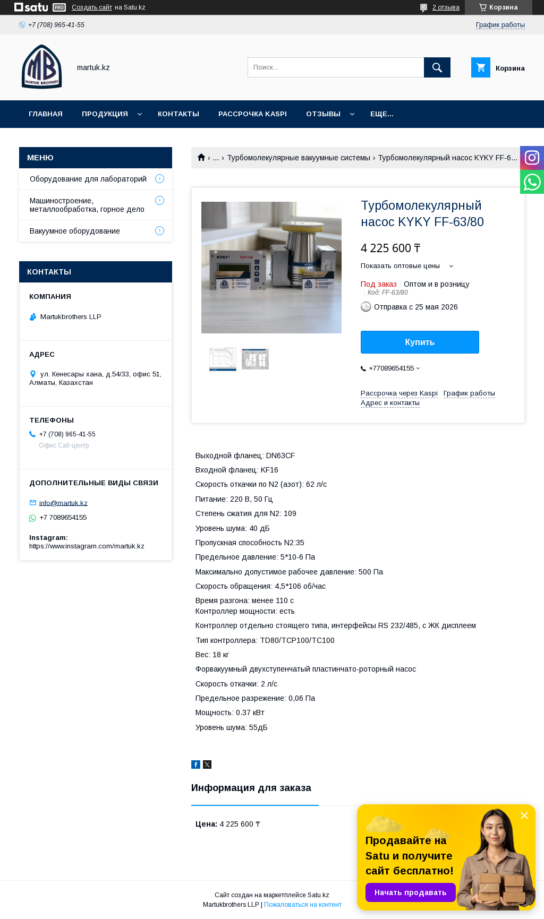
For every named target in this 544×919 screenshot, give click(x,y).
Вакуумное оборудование (75, 231)
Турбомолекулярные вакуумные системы (298, 157)
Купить (420, 342)
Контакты (178, 114)
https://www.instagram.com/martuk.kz (86, 546)
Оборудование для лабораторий (88, 179)
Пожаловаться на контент (303, 904)
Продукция (105, 114)
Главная (46, 114)
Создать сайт (92, 7)
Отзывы (323, 114)
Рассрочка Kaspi (252, 114)
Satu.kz (318, 895)
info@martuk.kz (63, 502)
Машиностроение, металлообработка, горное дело (87, 204)
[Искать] (437, 67)
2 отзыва (446, 7)
